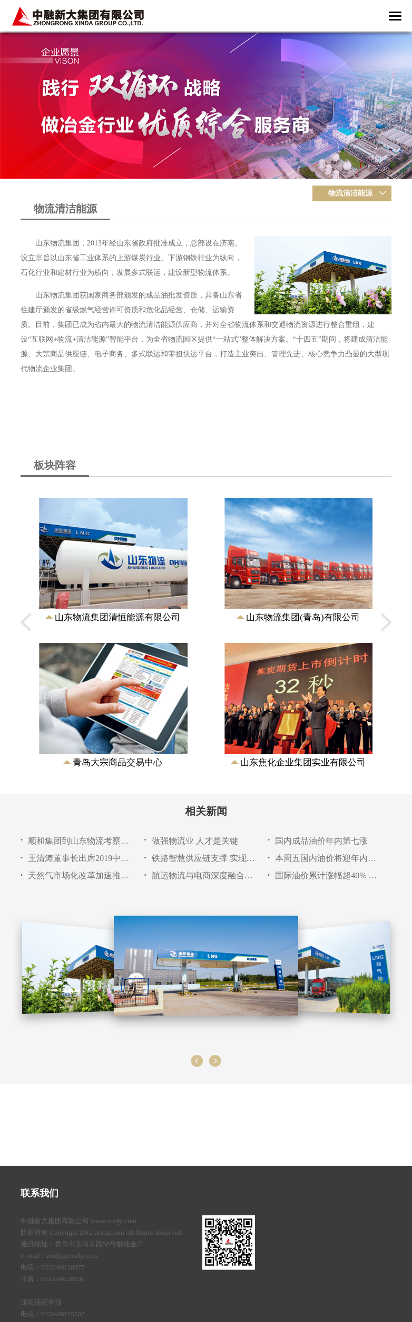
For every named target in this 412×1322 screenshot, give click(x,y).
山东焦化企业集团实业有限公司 (303, 762)
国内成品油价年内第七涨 (321, 840)
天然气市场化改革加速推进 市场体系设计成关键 (80, 875)
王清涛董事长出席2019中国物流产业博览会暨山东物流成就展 (80, 858)
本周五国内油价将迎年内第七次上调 (327, 858)
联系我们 (39, 1193)
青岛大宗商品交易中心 (117, 762)
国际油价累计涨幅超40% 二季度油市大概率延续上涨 (327, 875)
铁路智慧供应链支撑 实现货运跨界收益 (204, 858)
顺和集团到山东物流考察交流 (80, 840)
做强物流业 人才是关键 (195, 840)
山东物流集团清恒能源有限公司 (117, 617)
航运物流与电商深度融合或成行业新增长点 (204, 875)
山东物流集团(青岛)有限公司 (302, 617)
